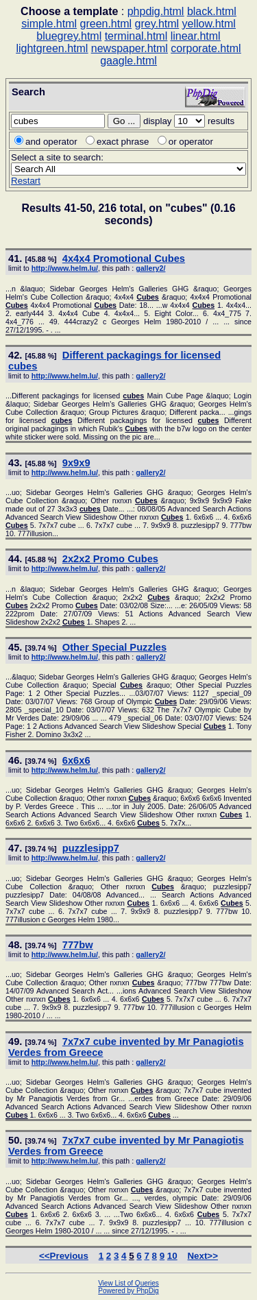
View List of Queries (128, 1283)
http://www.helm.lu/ (65, 268)
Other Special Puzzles (114, 647)
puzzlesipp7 (90, 848)
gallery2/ (150, 268)
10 (172, 1256)
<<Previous (63, 1256)
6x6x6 (76, 760)
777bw (77, 944)
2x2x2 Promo (110, 558)
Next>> (202, 1256)
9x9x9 (76, 462)
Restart (25, 181)
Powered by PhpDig (128, 1291)
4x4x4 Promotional (123, 258)
